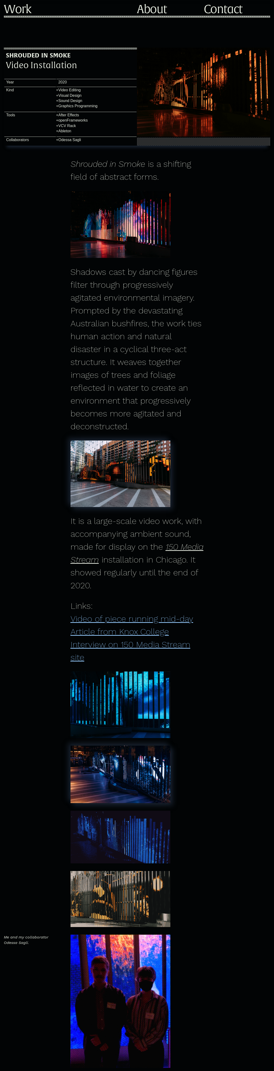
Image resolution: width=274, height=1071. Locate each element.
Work (17, 9)
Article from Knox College (120, 632)
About (152, 9)
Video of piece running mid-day (132, 619)
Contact (223, 9)
